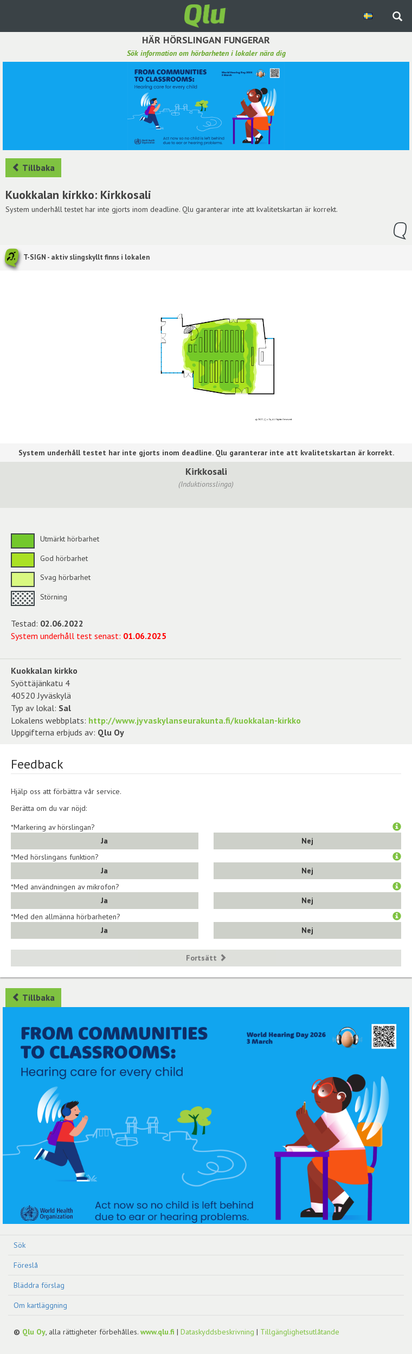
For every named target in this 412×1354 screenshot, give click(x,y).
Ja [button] (104, 841)
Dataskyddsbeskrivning (217, 1332)
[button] (396, 827)
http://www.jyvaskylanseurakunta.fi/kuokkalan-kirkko (194, 720)
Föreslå (26, 1265)
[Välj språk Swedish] (368, 15)
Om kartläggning (40, 1305)
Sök (19, 1245)
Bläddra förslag (39, 1285)
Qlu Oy (34, 1332)
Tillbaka (33, 167)
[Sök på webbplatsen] (397, 17)
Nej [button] (307, 841)
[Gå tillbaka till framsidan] (206, 15)
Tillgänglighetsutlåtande (299, 1332)
